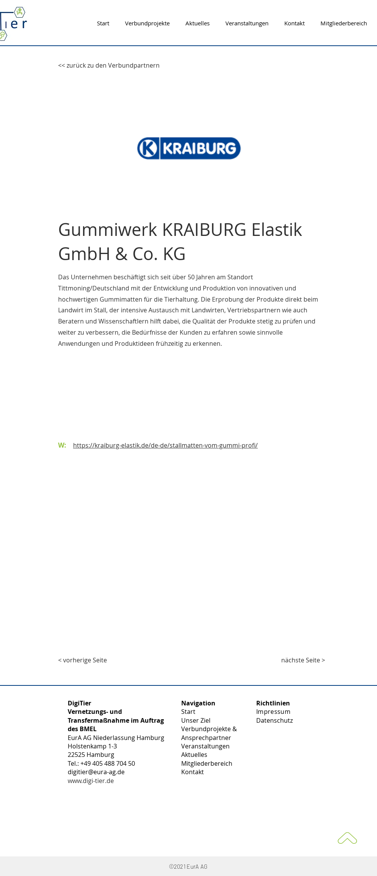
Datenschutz (274, 720)
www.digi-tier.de (91, 780)
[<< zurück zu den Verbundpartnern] (109, 65)
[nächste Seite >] (303, 660)
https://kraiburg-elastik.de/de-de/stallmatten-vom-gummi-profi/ (165, 445)
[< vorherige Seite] (83, 660)
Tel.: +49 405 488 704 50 (101, 763)
